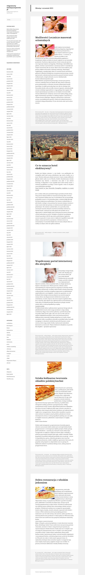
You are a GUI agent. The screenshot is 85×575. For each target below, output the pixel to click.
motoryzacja (9, 342)
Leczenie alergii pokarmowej (51, 345)
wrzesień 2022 (10, 155)
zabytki (67, 232)
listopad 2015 (10, 305)
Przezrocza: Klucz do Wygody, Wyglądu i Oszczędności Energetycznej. (13, 50)
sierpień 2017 (10, 265)
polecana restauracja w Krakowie (52, 457)
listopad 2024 (10, 104)
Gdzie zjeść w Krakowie (61, 555)
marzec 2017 (9, 277)
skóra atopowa (59, 352)
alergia (59, 335)
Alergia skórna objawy (49, 341)
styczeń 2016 (9, 300)
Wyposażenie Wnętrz (11, 360)
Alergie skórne (63, 342)
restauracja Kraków (39, 458)
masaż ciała (60, 116)
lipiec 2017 (9, 267)
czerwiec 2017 (10, 270)
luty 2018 (9, 256)
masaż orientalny (61, 117)
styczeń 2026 (9, 78)
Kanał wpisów (10, 374)
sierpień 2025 (10, 85)
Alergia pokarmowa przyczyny (51, 338)
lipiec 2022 (9, 160)
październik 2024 (10, 106)
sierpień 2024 (10, 111)
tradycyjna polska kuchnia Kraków (48, 464)
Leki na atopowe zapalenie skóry (42, 348)
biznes (8, 328)
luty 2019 (9, 235)
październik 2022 (10, 153)
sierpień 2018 (10, 244)
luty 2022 (9, 172)
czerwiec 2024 (10, 116)
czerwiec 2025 (10, 90)
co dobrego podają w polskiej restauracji (60, 454)
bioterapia (37, 113)
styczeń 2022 (9, 174)
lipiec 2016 (9, 293)
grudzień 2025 (10, 81)
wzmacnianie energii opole (52, 123)
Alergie (48, 342)
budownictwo (10, 330)
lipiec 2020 (9, 214)
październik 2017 (10, 263)
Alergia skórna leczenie (67, 339)
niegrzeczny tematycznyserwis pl (14, 8)
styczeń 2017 (9, 281)
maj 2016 (9, 298)
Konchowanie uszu (45, 114)
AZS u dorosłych (65, 344)
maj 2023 (9, 141)
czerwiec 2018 (10, 249)
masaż (36, 116)
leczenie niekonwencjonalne (65, 114)
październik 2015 (10, 307)
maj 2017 (9, 272)
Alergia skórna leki (39, 341)
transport (9, 353)
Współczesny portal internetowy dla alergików (53, 262)
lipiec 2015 (9, 314)
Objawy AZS (54, 349)
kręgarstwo (52, 114)
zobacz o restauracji (66, 464)
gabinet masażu (68, 113)
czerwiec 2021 (10, 190)
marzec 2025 (9, 97)
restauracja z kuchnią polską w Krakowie (55, 460)
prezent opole (47, 121)
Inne (8, 337)
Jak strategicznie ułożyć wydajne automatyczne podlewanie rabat (12, 37)
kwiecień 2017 (10, 274)
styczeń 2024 (9, 127)
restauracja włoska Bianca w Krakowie (64, 559)
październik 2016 (10, 286)
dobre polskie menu (62, 456)
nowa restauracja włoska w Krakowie (56, 558)
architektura (9, 323)
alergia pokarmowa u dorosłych (65, 338)
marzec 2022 (9, 169)
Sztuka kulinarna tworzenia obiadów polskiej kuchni (51, 379)
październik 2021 (10, 181)
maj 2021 (9, 193)
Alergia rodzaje (51, 339)
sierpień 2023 (10, 134)
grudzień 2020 (10, 204)
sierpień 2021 (10, 186)
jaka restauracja (41, 457)
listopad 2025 (10, 83)
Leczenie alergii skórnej (63, 345)
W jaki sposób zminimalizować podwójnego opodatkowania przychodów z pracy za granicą (13, 55)
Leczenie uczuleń (39, 306)
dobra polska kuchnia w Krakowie (49, 456)
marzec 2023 (9, 146)
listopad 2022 (10, 151)
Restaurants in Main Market (58, 461)
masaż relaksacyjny (39, 119)
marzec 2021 (9, 197)
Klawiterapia (38, 114)
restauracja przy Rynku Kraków (62, 458)
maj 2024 (9, 118)
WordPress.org (10, 379)
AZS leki (59, 344)
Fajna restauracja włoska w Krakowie (47, 555)
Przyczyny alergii (60, 349)
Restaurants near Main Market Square (54, 463)
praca (8, 344)
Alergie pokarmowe (55, 342)
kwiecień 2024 (10, 120)
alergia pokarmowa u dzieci (41, 339)
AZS (56, 344)
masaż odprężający (52, 117)
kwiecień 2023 (10, 144)
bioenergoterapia (68, 112)
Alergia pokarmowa (49, 337)
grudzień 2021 (10, 176)
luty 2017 (9, 279)
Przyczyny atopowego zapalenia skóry (61, 351)
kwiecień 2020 (10, 218)
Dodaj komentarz (63, 123)
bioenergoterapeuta (59, 112)
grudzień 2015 (10, 302)
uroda (8, 356)
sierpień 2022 (10, 158)
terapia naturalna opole (63, 121)
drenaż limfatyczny (60, 113)
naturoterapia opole (64, 120)
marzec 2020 (9, 221)
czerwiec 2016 (10, 295)
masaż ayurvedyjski (43, 116)
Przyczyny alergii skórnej (46, 351)
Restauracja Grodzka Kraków (66, 457)
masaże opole (48, 120)
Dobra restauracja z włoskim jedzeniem (51, 481)
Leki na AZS (52, 348)
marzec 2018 (9, 253)
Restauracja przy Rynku (49, 458)
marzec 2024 (9, 123)
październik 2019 (10, 225)
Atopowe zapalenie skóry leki (49, 344)
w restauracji (59, 464)
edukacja (9, 335)
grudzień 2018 (10, 239)
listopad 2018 (10, 242)
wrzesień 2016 (10, 288)
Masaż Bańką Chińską (52, 116)
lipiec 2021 (9, 188)
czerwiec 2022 (10, 162)
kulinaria (9, 339)
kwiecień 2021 (10, 195)
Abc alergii (55, 335)
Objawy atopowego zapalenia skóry (43, 349)
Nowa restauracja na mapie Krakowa (60, 556)
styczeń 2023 (9, 148)
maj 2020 (9, 216)
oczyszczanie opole (39, 121)
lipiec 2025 (9, 88)
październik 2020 (10, 207)
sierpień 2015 (10, 312)
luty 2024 (9, 125)
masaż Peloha (68, 117)
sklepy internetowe (11, 351)
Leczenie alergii (41, 345)
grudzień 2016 (10, 284)
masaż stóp (46, 119)
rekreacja (9, 349)
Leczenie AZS (50, 346)
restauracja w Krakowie (40, 460)
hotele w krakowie (58, 232)
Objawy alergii (58, 348)
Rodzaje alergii (45, 352)
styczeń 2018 (9, 258)
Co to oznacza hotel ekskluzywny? (46, 167)
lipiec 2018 (9, 246)
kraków (63, 232)
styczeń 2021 (9, 202)
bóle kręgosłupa (43, 113)
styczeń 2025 (9, 99)
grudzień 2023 (10, 130)
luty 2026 (9, 76)
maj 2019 (9, 232)
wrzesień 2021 (10, 183)
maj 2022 (9, 165)
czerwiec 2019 (10, 230)
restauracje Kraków (47, 461)
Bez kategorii (9, 325)
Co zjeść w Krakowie (57, 552)
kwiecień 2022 (10, 167)
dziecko (8, 332)
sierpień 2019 (10, 228)
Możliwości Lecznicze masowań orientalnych (53, 39)
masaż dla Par (66, 116)
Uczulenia (66, 352)
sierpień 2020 (10, 211)
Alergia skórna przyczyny (59, 341)
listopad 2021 (10, 179)
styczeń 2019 (9, 237)
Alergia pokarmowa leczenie (61, 337)
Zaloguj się (9, 372)
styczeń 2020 (9, 223)
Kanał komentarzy (11, 376)
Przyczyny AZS (38, 352)
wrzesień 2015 (10, 309)
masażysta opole (55, 120)
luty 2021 (9, 200)
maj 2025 (9, 92)
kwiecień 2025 (10, 95)
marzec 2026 (9, 74)
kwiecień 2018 (10, 251)
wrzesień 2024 (10, 109)
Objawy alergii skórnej (67, 348)
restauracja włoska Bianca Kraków (47, 559)
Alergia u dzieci (43, 342)
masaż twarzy (61, 119)
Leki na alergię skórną (66, 346)
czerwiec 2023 (10, 139)
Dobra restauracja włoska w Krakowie (50, 554)
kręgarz (57, 114)
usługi (8, 358)
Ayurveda (53, 112)
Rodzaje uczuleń (52, 352)
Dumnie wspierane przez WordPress (43, 572)
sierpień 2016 (10, 291)
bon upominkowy (52, 113)
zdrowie (8, 363)
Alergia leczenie (65, 335)
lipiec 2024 (9, 113)
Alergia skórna (58, 339)
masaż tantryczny (53, 119)
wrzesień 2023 (10, 132)
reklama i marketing (11, 346)
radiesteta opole (54, 121)
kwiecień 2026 (10, 71)
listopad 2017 (10, 260)
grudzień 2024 (10, 102)
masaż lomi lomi (44, 117)
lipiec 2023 (9, 137)
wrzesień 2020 (10, 209)
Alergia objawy (42, 337)
